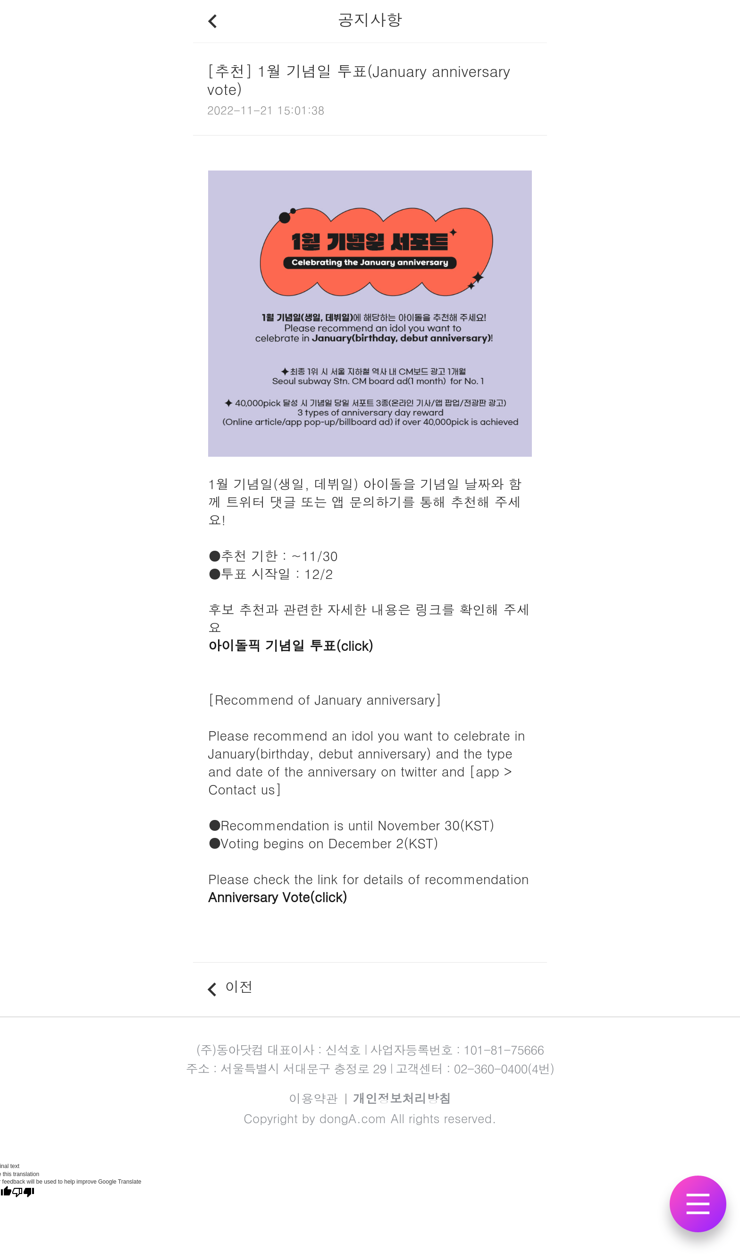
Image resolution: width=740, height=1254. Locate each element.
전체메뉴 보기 (698, 1213)
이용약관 (313, 1098)
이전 (239, 989)
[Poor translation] (23, 1192)
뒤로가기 (212, 21)
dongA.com (353, 1117)
